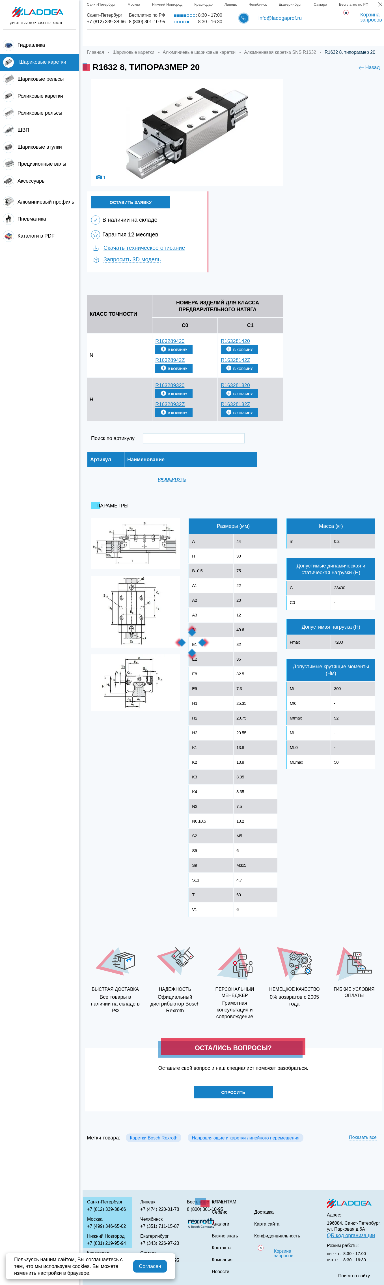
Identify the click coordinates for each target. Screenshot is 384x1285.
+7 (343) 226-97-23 (159, 1243)
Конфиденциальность (277, 1236)
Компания (135, 37)
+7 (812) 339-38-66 (106, 21)
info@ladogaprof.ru (280, 18)
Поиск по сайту (354, 1276)
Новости (220, 1271)
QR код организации (351, 1235)
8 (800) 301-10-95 (147, 21)
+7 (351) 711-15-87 (159, 1226)
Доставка (174, 37)
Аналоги (244, 37)
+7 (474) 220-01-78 (159, 1209)
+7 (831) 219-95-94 (106, 1243)
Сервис (209, 37)
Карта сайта (266, 1224)
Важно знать (285, 37)
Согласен (150, 1266)
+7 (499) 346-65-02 (106, 1226)
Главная (97, 37)
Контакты (328, 37)
